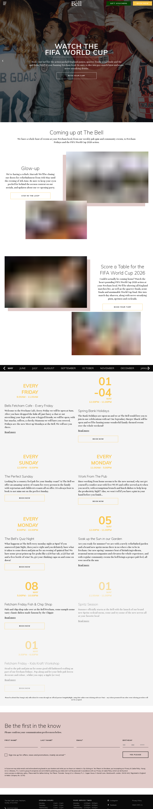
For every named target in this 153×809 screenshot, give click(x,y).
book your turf (76, 76)
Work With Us (137, 805)
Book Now (98, 439)
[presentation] (94, 754)
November (107, 368)
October (88, 368)
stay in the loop (30, 196)
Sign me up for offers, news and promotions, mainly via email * (37, 755)
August (49, 368)
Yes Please (135, 755)
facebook (112, 805)
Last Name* (47, 740)
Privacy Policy (137, 800)
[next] (150, 61)
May (10, 368)
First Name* (11, 740)
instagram (112, 800)
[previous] (2, 61)
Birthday (127, 740)
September (68, 368)
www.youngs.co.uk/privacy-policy (16, 773)
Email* (79, 740)
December (127, 368)
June (23, 368)
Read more (10, 432)
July (34, 368)
